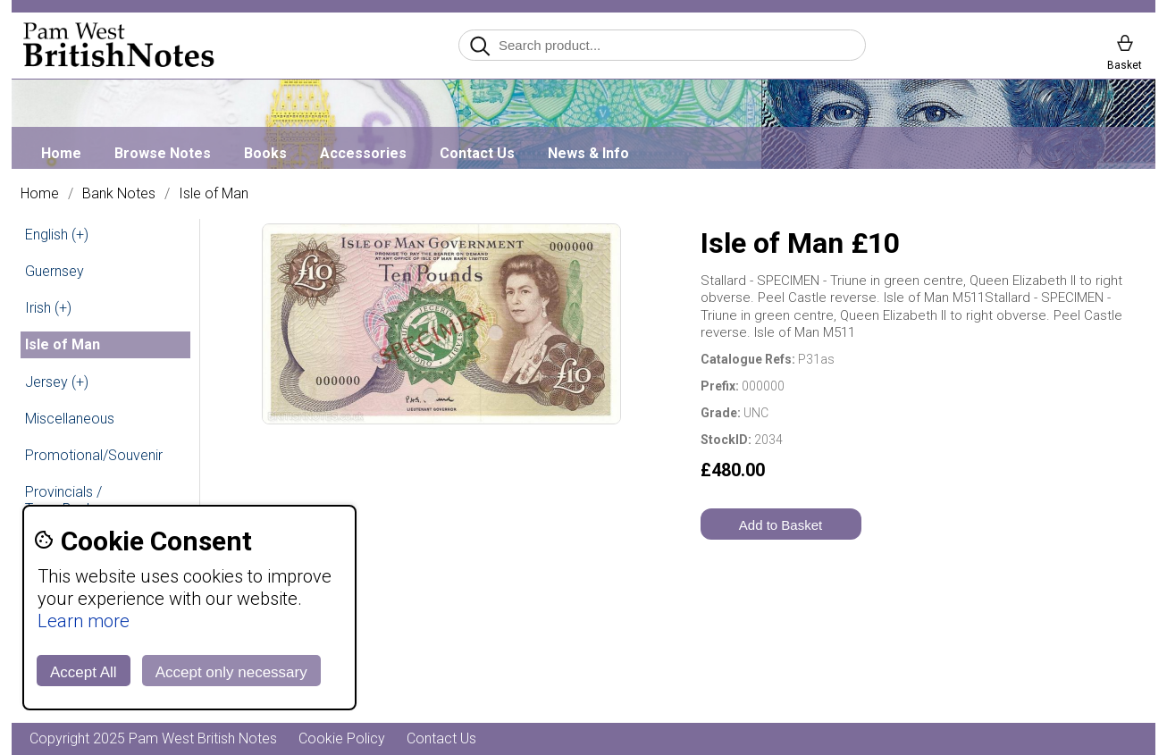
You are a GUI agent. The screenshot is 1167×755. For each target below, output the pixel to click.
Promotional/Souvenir (94, 455)
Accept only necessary (231, 672)
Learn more (84, 621)
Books (265, 153)
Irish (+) (48, 307)
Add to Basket (780, 525)
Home (61, 153)
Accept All (83, 672)
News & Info (588, 153)
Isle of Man (213, 194)
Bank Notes (118, 194)
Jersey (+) (56, 381)
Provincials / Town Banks (63, 500)
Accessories (363, 153)
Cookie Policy (341, 738)
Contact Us (477, 153)
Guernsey (54, 271)
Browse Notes (162, 153)
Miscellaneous (69, 418)
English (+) (56, 234)
